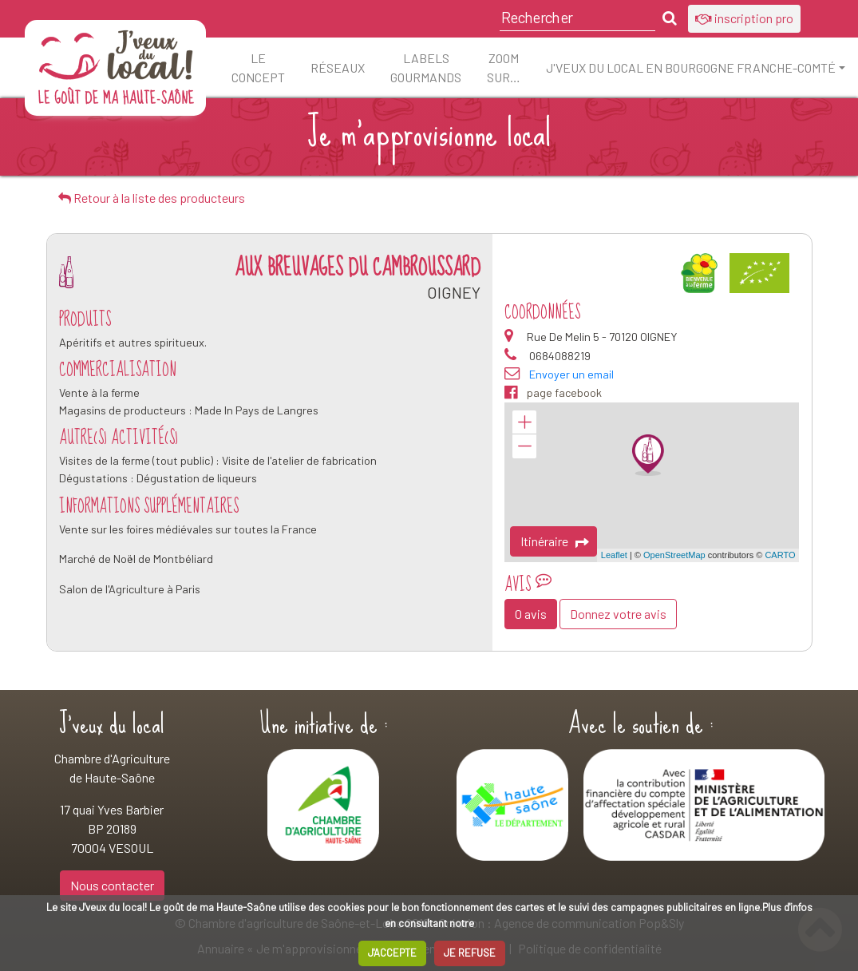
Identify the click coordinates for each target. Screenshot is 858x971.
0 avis (531, 613)
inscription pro (744, 18)
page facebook (553, 392)
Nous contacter (112, 885)
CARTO (780, 555)
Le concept (258, 67)
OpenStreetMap (674, 555)
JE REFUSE (470, 952)
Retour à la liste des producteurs (151, 197)
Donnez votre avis (618, 613)
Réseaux (337, 67)
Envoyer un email (571, 374)
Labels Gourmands (425, 67)
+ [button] (524, 422)
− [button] (524, 446)
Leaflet (614, 555)
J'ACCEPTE (392, 952)
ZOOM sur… (503, 67)
